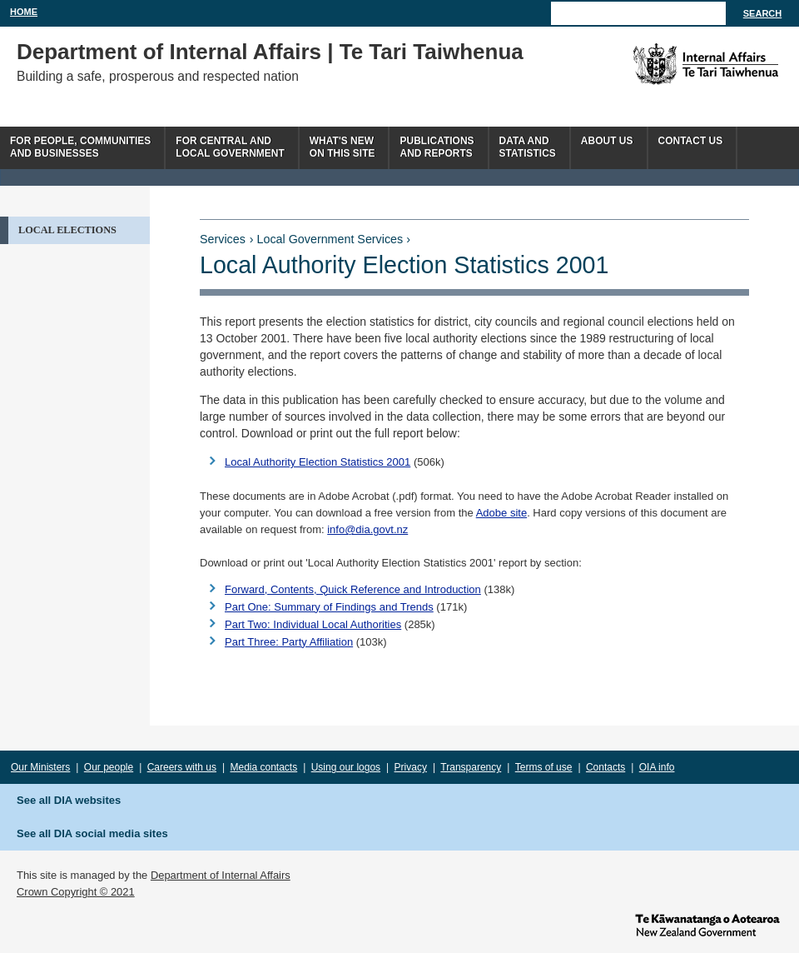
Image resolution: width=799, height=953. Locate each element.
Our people (108, 767)
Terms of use (544, 767)
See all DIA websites (69, 800)
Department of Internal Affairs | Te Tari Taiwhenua (270, 51)
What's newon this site (342, 147)
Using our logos (345, 767)
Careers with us (181, 767)
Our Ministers (40, 767)
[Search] (638, 13)
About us (607, 141)
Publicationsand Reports (437, 147)
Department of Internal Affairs (220, 875)
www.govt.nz (707, 923)
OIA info (657, 767)
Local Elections (67, 230)
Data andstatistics (527, 147)
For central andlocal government (230, 147)
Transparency (470, 767)
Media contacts (264, 767)
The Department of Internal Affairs (668, 64)
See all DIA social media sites (92, 833)
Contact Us (690, 141)
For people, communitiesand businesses (80, 147)
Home (23, 12)
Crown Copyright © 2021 (76, 892)
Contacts (605, 767)
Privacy (411, 767)
